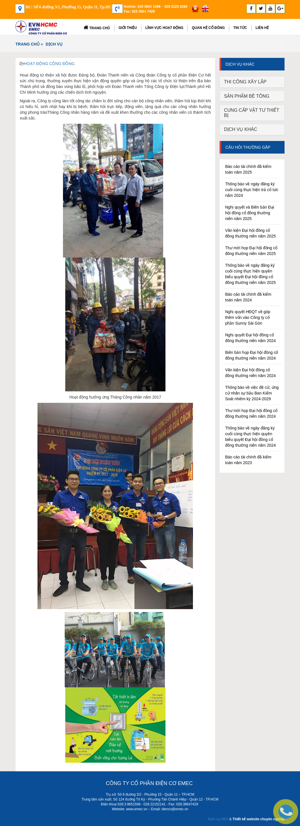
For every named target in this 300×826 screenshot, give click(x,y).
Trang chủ (97, 27)
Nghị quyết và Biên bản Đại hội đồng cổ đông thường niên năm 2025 (249, 213)
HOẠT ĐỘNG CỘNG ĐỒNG (49, 63)
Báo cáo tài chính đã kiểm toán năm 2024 (248, 297)
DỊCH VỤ (54, 44)
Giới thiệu (128, 28)
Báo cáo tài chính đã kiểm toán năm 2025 (248, 169)
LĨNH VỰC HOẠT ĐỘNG (164, 28)
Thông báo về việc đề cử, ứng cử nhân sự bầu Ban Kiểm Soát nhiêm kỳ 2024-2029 (252, 393)
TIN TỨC (240, 28)
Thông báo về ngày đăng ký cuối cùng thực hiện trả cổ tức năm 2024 (251, 190)
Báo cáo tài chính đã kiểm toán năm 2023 (248, 460)
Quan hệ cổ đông (208, 28)
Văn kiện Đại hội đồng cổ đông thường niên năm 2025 (250, 233)
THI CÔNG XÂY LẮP (245, 81)
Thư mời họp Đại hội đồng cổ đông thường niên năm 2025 (251, 251)
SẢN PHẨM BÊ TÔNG (246, 96)
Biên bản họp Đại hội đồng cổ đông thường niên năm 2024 (251, 355)
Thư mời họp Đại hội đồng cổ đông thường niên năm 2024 (251, 413)
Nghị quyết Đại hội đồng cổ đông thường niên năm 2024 (250, 338)
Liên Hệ (262, 28)
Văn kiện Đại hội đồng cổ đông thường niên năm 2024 (250, 373)
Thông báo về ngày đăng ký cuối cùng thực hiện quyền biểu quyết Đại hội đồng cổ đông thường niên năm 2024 (250, 437)
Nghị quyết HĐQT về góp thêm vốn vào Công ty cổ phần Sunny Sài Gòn (247, 317)
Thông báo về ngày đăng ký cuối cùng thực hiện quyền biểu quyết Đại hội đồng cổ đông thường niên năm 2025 (250, 274)
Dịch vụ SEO (218, 819)
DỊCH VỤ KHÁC (240, 129)
